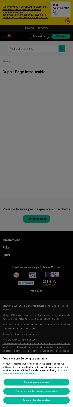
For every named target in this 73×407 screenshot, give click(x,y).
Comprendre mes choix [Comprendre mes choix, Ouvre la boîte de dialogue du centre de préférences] (36, 382)
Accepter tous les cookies (36, 400)
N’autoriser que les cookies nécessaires (36, 391)
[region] (36, 380)
